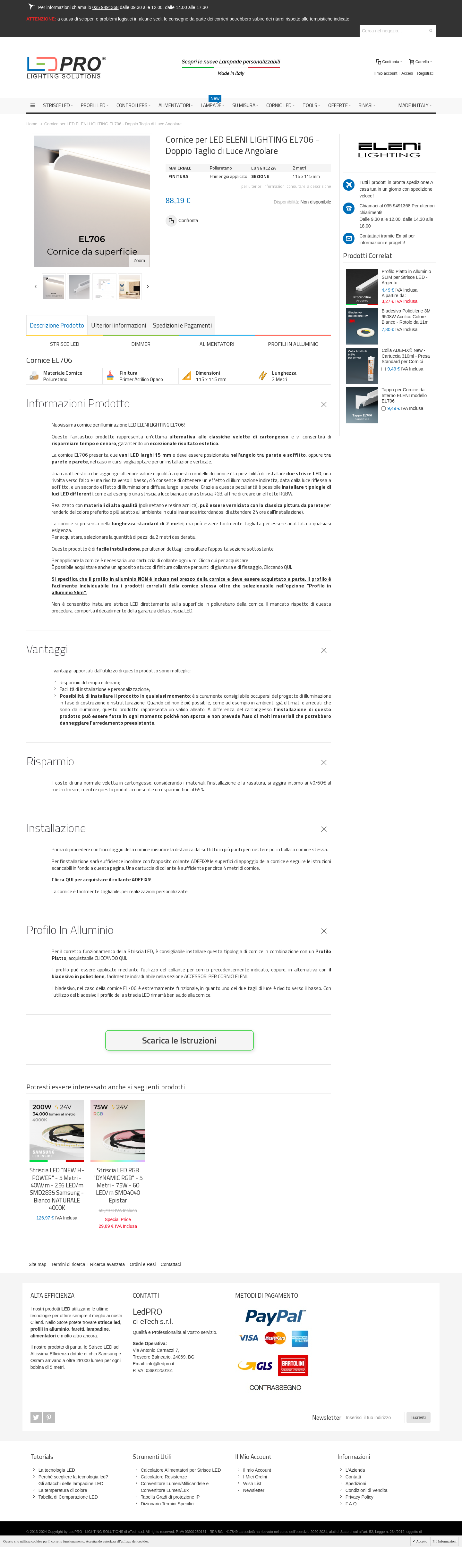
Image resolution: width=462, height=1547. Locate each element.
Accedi (407, 73)
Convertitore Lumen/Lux (165, 1490)
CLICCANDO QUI (110, 958)
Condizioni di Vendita (367, 1490)
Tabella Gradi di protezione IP (170, 1497)
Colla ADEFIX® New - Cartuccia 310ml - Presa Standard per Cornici (405, 356)
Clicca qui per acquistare (223, 560)
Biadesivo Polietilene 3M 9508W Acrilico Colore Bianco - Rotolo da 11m (406, 316)
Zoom (139, 260)
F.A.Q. (352, 1503)
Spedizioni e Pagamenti (182, 325)
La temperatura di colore (62, 1490)
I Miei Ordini (255, 1476)
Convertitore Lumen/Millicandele (173, 1483)
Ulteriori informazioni (118, 325)
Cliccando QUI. (278, 567)
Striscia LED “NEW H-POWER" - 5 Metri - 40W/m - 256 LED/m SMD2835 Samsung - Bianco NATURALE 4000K (57, 1189)
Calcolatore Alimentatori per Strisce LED (181, 1470)
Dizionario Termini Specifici (167, 1503)
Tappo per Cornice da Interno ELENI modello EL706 (404, 395)
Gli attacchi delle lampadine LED (70, 1483)
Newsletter (326, 1417)
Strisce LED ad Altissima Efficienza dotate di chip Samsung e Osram (75, 1353)
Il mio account (385, 73)
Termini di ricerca (68, 1264)
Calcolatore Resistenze (164, 1476)
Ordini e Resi (143, 1264)
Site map (37, 1264)
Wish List (252, 1483)
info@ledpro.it (161, 1363)
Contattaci (171, 1264)
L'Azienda (355, 1470)
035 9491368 (397, 205)
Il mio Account (257, 1470)
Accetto (421, 1541)
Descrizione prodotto (57, 325)
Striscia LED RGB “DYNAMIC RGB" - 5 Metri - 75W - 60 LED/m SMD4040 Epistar (117, 1185)
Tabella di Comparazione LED (68, 1497)
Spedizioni (356, 1483)
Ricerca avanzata (107, 1264)
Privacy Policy (359, 1497)
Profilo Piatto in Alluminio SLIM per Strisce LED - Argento (406, 277)
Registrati (425, 73)
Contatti (353, 1476)
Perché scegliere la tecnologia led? (73, 1476)
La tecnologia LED (56, 1470)
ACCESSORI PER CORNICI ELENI (215, 976)
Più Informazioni (444, 1541)
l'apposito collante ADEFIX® (180, 861)
